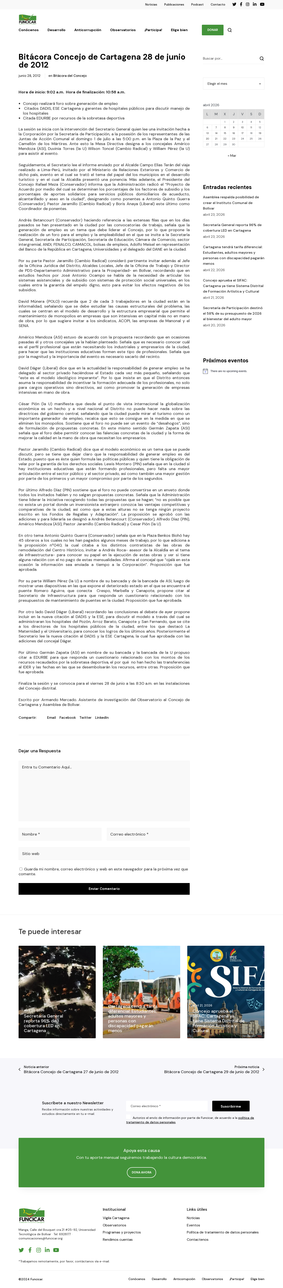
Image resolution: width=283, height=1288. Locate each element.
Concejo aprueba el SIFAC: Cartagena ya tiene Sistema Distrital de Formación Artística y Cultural (233, 286)
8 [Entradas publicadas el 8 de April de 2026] (225, 127)
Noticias (151, 4)
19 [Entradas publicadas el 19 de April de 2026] (260, 133)
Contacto (218, 4)
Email (51, 717)
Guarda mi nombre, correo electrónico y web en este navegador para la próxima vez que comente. (103, 871)
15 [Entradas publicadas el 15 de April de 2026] (225, 133)
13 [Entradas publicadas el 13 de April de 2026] (207, 133)
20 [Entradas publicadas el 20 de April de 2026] (207, 138)
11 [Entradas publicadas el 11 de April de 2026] (251, 127)
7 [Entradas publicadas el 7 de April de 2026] (216, 127)
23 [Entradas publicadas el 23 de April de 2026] (233, 138)
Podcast (197, 4)
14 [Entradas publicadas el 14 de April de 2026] (216, 133)
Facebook (67, 717)
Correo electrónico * (129, 834)
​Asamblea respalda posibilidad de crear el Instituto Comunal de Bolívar (231, 202)
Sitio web (30, 853)
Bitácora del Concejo (70, 76)
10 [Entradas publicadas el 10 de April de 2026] (242, 127)
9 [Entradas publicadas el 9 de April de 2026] (234, 127)
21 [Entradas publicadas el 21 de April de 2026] (216, 138)
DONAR (212, 30)
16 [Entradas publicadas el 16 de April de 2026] (233, 133)
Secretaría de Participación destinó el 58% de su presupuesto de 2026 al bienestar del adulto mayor (233, 313)
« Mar (232, 155)
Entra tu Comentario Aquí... (47, 767)
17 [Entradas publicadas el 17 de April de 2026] (242, 133)
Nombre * (31, 834)
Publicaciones (174, 4)
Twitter (85, 717)
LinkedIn (102, 717)
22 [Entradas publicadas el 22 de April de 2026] (224, 138)
